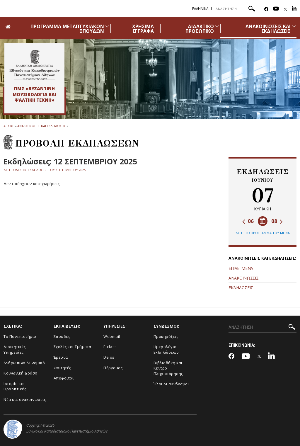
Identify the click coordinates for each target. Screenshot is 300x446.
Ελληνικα (200, 8)
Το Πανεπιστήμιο (20, 336)
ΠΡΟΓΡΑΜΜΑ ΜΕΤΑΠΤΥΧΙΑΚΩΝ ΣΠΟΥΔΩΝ (67, 28)
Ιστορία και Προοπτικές (15, 386)
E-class (110, 346)
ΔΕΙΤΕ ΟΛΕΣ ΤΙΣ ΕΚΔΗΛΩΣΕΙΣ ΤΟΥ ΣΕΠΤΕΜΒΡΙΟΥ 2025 (45, 170)
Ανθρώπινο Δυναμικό (24, 362)
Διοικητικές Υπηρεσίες (15, 349)
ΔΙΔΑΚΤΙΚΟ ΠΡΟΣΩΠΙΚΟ (199, 28)
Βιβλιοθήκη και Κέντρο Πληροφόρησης (168, 368)
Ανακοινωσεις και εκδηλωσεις (41, 126)
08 (277, 221)
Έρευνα (61, 357)
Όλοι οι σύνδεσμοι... (173, 384)
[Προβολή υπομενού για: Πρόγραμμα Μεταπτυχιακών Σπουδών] (107, 26)
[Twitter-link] (285, 9)
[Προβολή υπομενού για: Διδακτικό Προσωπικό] (217, 26)
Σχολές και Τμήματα (72, 346)
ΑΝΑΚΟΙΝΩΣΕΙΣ (243, 278)
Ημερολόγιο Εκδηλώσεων (166, 349)
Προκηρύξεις (166, 336)
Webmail (111, 336)
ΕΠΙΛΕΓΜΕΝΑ (241, 268)
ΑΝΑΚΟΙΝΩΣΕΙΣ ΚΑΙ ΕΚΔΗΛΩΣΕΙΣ (268, 28)
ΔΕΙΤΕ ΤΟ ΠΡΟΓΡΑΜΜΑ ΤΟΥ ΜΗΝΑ (263, 233)
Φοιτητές (62, 367)
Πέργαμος (112, 367)
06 (248, 221)
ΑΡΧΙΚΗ (9, 126)
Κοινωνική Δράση (21, 373)
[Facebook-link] (266, 9)
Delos (109, 357)
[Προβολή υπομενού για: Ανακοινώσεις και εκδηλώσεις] (294, 26)
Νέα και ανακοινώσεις (25, 399)
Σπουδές (62, 336)
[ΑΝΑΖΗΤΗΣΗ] (236, 9)
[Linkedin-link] (294, 9)
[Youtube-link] (276, 9)
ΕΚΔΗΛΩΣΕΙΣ (241, 287)
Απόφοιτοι (64, 378)
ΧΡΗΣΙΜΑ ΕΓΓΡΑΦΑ (143, 28)
